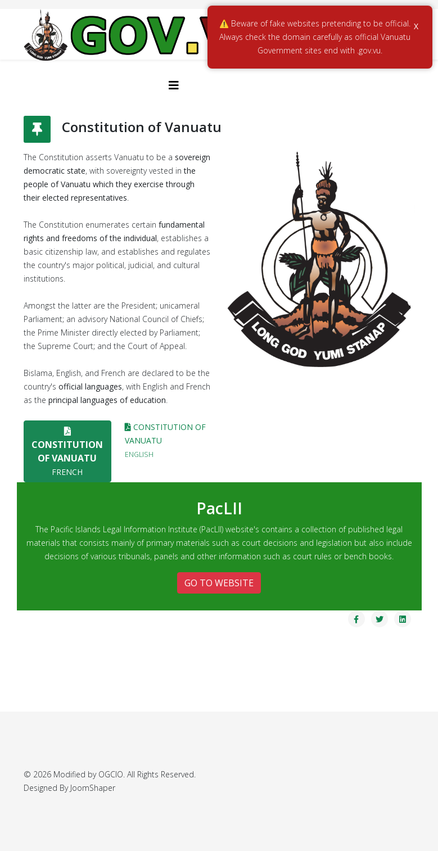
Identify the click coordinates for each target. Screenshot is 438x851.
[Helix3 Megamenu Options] (174, 85)
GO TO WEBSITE (219, 583)
